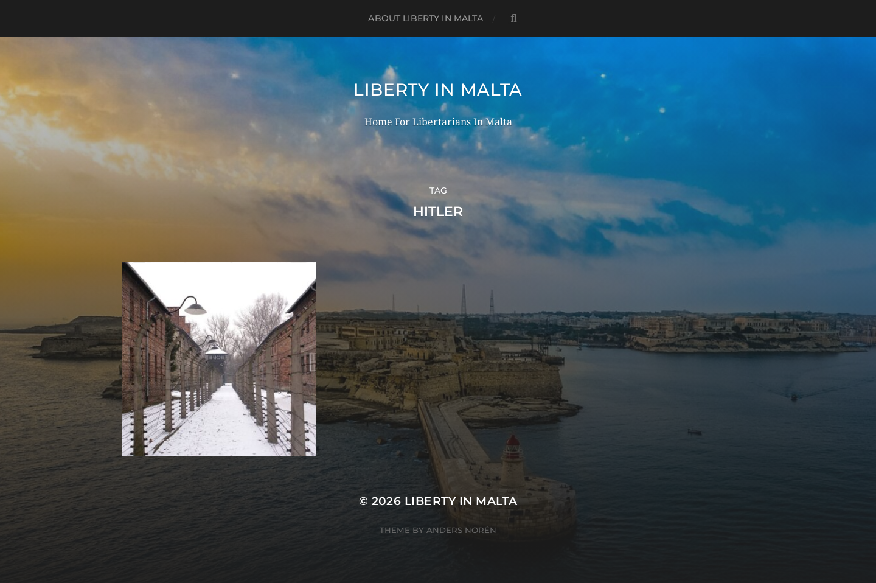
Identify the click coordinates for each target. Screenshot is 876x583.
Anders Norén (461, 530)
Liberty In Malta (438, 89)
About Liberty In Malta (425, 18)
